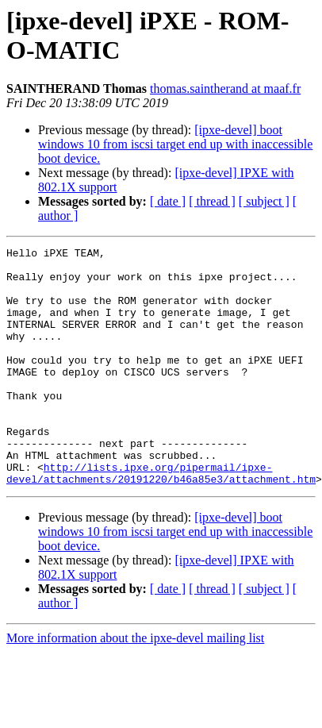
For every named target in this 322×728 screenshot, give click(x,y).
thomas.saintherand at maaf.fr (225, 88)
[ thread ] (212, 201)
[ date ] (168, 201)
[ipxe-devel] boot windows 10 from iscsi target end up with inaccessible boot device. (175, 144)
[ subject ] (264, 201)
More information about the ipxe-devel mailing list (135, 671)
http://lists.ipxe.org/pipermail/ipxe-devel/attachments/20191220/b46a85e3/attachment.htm (161, 505)
